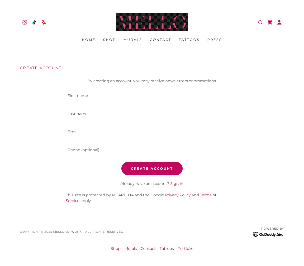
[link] (24, 22)
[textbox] (152, 96)
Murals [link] (133, 40)
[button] (279, 22)
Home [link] (88, 40)
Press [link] (214, 40)
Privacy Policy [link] (178, 195)
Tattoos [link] (189, 40)
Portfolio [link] (186, 248)
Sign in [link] (176, 183)
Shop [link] (109, 40)
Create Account (152, 168)
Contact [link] (160, 40)
